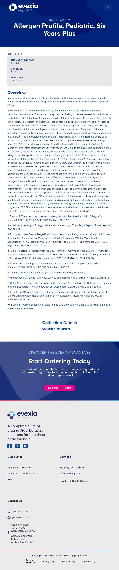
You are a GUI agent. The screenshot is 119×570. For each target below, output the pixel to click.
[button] (108, 7)
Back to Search (14, 54)
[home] (55, 7)
